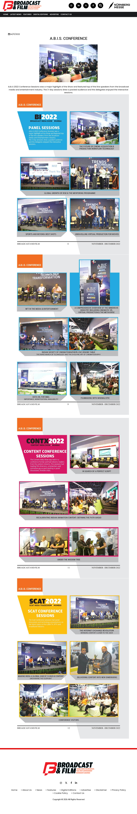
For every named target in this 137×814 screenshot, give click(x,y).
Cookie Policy (61, 793)
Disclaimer (101, 790)
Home (5, 14)
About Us (27, 790)
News (39, 790)
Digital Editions (40, 14)
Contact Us (78, 793)
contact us (66, 14)
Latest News (15, 14)
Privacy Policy (119, 790)
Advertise (54, 14)
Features (27, 14)
